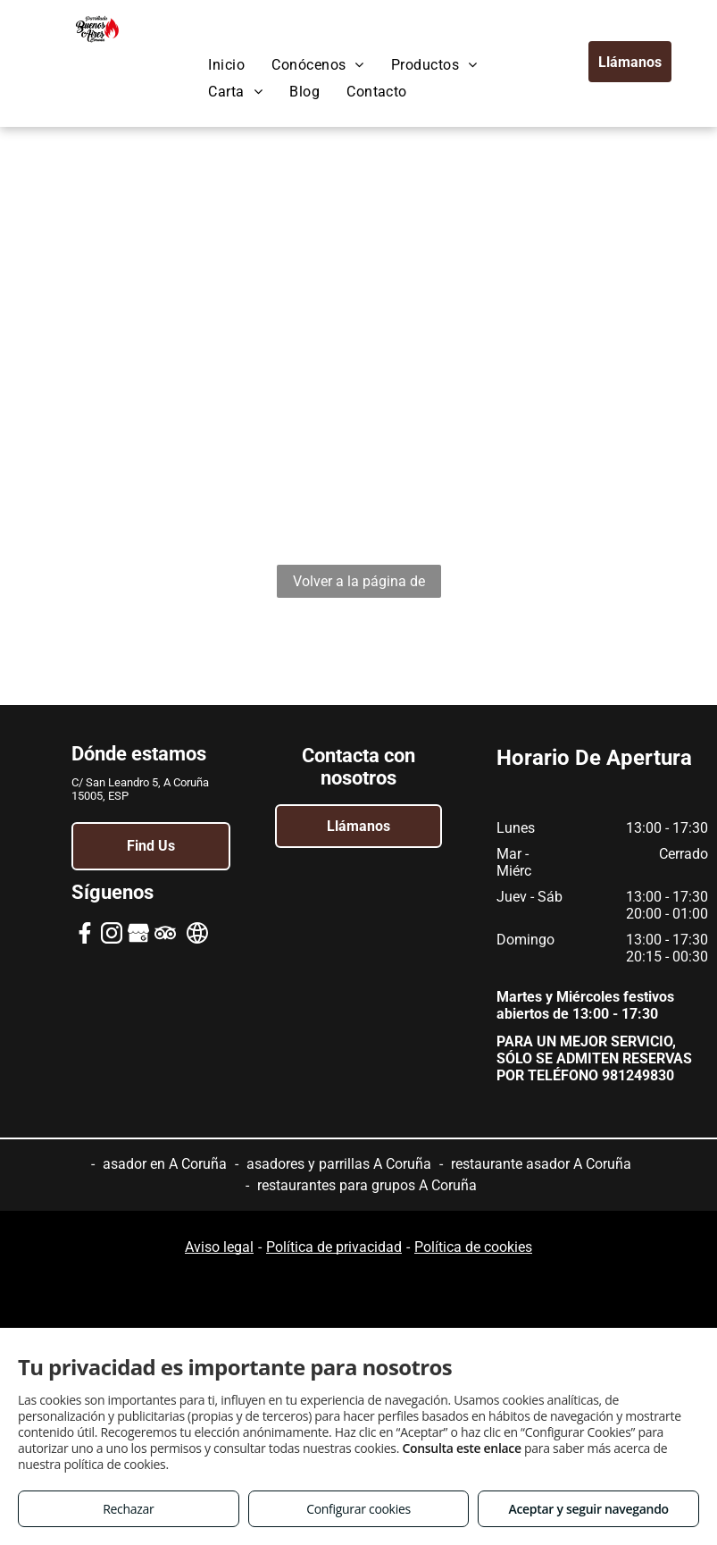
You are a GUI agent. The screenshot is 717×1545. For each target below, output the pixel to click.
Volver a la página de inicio (359, 585)
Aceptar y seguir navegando (588, 1508)
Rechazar (128, 1508)
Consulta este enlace (461, 1448)
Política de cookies (473, 1247)
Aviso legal (219, 1247)
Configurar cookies (358, 1508)
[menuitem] (226, 65)
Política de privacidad (334, 1247)
